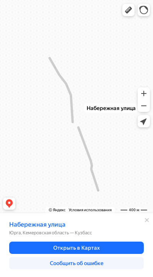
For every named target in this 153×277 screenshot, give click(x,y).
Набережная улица (37, 224)
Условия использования (90, 210)
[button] (128, 10)
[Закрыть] (147, 220)
